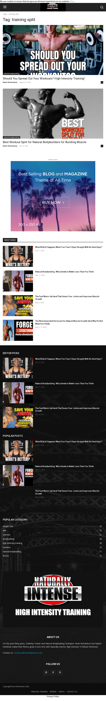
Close (71, 1)
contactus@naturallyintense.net (28, 652)
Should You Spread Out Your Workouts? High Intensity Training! (44, 78)
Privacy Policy (53, 696)
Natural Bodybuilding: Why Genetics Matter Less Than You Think (64, 272)
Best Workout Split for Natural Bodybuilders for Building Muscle (44, 142)
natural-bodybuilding (11, 74)
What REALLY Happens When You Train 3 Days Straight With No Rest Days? (68, 247)
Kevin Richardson (10, 82)
